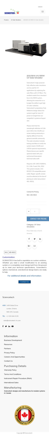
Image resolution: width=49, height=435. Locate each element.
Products (6, 20)
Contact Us (24, 282)
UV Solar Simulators (16, 20)
